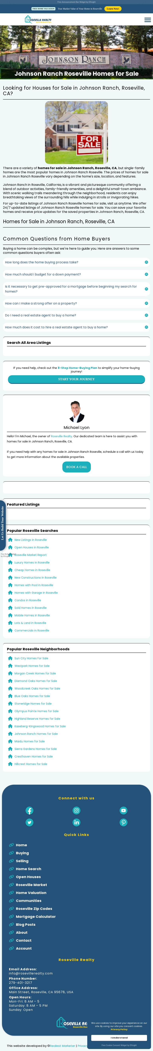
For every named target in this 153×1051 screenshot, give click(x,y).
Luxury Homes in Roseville (32, 549)
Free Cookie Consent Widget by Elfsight (119, 1045)
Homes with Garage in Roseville (36, 579)
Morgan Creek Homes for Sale (35, 660)
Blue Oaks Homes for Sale (32, 683)
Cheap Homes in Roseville (32, 557)
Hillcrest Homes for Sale (31, 751)
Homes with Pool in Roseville (34, 572)
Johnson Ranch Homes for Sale (36, 720)
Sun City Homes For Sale (31, 645)
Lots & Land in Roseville (30, 610)
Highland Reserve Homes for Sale (37, 705)
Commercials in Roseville (32, 617)
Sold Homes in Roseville (31, 594)
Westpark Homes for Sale (32, 652)
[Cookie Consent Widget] (119, 1033)
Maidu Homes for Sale (30, 728)
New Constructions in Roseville (36, 564)
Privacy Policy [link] (119, 1029)
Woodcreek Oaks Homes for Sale (37, 675)
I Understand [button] (119, 1037)
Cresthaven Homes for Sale (34, 743)
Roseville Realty (61, 423)
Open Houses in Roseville (32, 534)
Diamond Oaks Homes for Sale (36, 668)
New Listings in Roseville (31, 526)
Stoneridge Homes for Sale (33, 690)
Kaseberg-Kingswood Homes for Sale (40, 713)
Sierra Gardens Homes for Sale (36, 736)
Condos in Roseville (28, 587)
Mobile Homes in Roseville (32, 602)
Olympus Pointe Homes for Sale (37, 698)
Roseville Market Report (31, 542)
